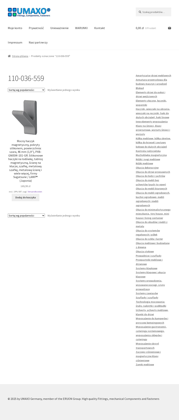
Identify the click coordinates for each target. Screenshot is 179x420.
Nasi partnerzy (38, 42)
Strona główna (20, 56)
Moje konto (15, 28)
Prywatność (36, 28)
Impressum (15, 42)
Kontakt (99, 28)
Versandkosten (35, 191)
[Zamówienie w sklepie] (26, 90)
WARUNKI (81, 28)
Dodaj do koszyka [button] (25, 197)
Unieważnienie (59, 28)
